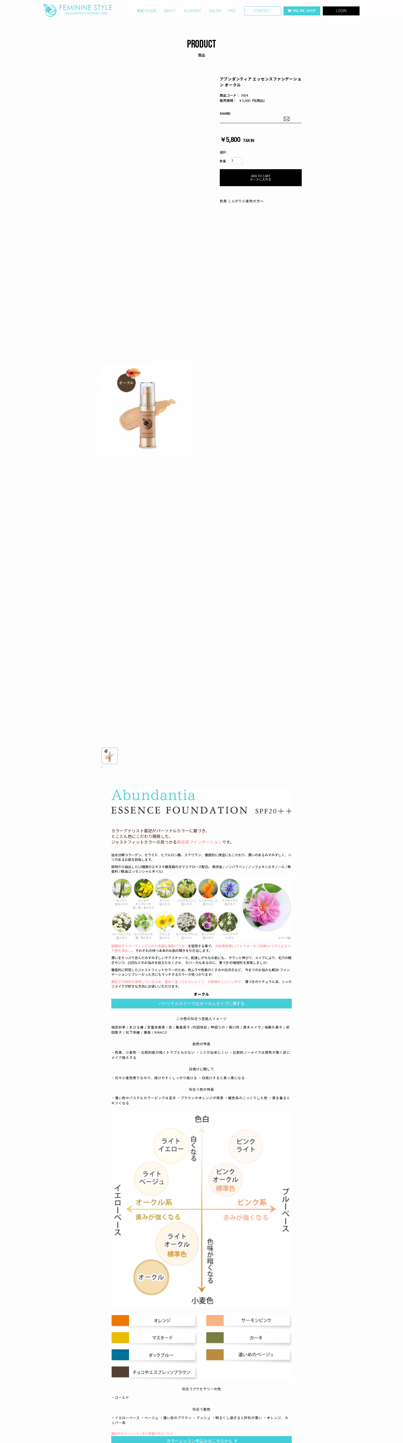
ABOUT (170, 12)
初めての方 (146, 12)
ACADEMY (192, 12)
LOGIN (341, 12)
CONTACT (262, 12)
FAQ (231, 12)
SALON (215, 12)
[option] (147, 410)
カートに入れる (261, 177)
